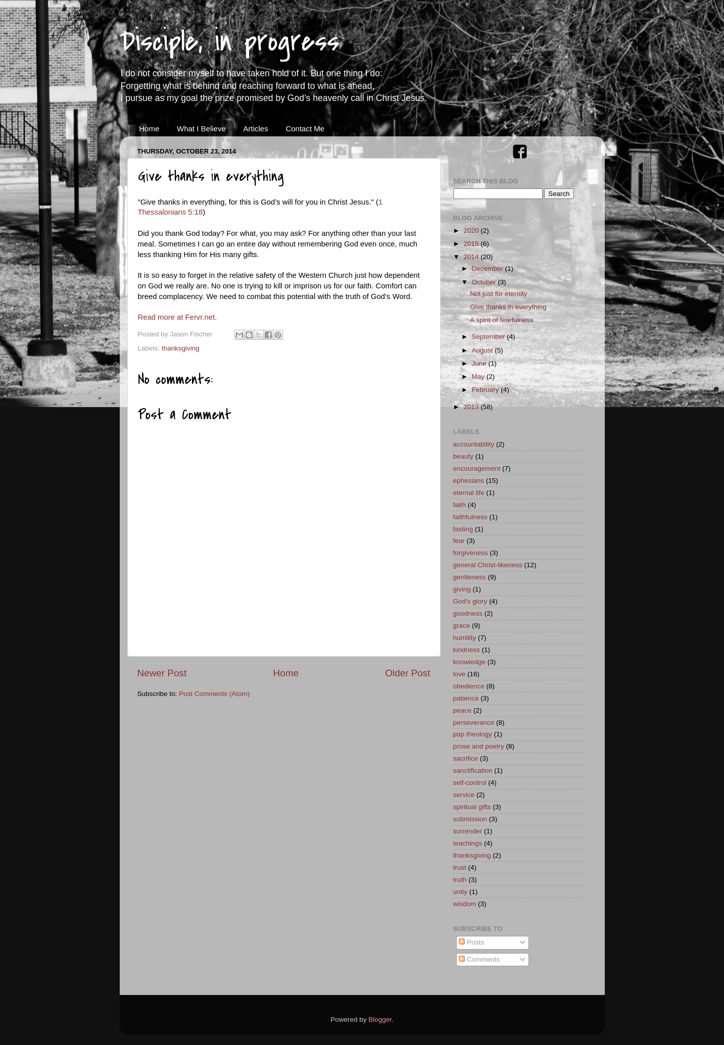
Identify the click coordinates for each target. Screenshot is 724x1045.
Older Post (407, 673)
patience (466, 698)
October (485, 282)
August (483, 350)
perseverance (474, 722)
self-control (470, 782)
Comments (479, 959)
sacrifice (465, 758)
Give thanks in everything (508, 307)
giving (462, 589)
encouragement (477, 468)
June (480, 363)
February (486, 389)
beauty (463, 456)
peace (462, 710)
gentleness (469, 577)
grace (461, 625)
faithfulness (470, 517)
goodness (468, 613)
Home (149, 128)
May (479, 376)
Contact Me (304, 128)
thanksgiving (181, 348)
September (489, 336)
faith (459, 505)
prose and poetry (478, 746)
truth (460, 879)
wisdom (464, 904)
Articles (255, 128)
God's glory (470, 601)
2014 (471, 257)
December (488, 268)
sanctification (473, 770)
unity (460, 891)
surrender (467, 831)
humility (464, 637)
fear (459, 540)
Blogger (380, 1019)
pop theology (472, 734)
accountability (474, 444)
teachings (467, 843)
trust (459, 867)
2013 (471, 407)
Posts (471, 942)
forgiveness (470, 553)
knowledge (469, 662)
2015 (471, 243)
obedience (469, 686)
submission (470, 819)
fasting (463, 529)
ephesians (469, 480)
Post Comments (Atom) (214, 694)
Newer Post (162, 673)
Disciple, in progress (229, 41)
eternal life (469, 492)
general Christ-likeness (487, 565)
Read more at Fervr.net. (177, 317)
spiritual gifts (472, 807)
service (464, 795)
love (459, 674)
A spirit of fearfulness (501, 320)
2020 (471, 230)
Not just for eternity (498, 293)
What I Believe (201, 128)
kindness (466, 650)
